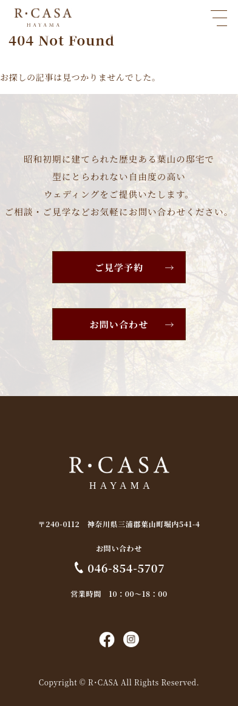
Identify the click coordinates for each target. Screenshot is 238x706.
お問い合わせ (119, 324)
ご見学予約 (119, 267)
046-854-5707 (126, 567)
